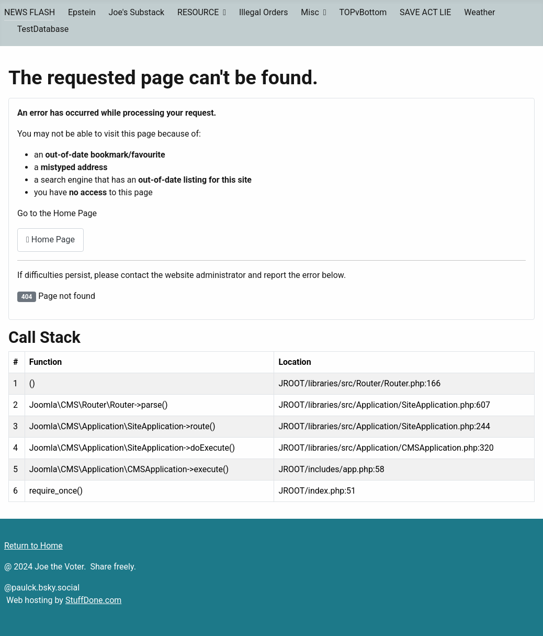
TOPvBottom (363, 12)
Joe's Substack (137, 12)
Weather (479, 12)
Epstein (82, 12)
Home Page (50, 239)
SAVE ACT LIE (425, 12)
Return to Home (33, 546)
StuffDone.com (93, 600)
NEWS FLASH (29, 12)
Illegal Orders (263, 12)
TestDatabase (43, 29)
